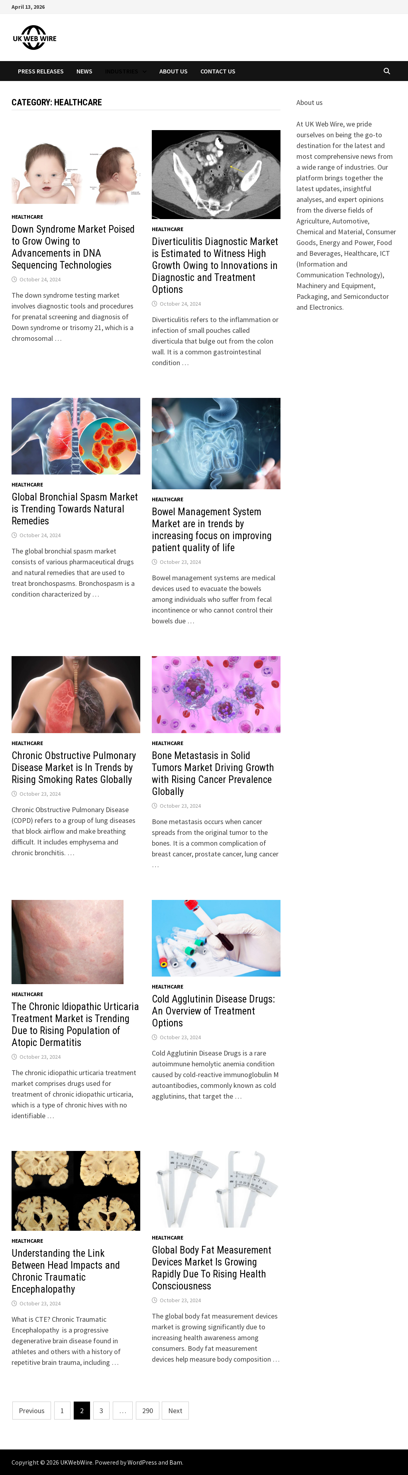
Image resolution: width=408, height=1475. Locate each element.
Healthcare (27, 216)
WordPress (142, 1462)
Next (175, 1410)
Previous (32, 1410)
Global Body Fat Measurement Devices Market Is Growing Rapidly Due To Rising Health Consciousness (211, 1268)
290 (147, 1410)
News (84, 71)
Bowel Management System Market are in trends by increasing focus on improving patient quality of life (212, 530)
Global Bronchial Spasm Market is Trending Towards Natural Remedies (75, 509)
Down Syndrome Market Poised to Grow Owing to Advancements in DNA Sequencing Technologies (73, 247)
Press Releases (41, 71)
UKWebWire (76, 1462)
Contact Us (217, 71)
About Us (173, 71)
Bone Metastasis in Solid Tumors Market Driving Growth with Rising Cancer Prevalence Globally (213, 773)
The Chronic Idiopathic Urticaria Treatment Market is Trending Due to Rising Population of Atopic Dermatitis (75, 1024)
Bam (175, 1462)
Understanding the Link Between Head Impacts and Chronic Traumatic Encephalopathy (66, 1271)
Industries (121, 71)
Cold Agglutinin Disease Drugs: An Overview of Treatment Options (213, 1011)
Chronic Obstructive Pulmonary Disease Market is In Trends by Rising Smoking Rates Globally (74, 767)
